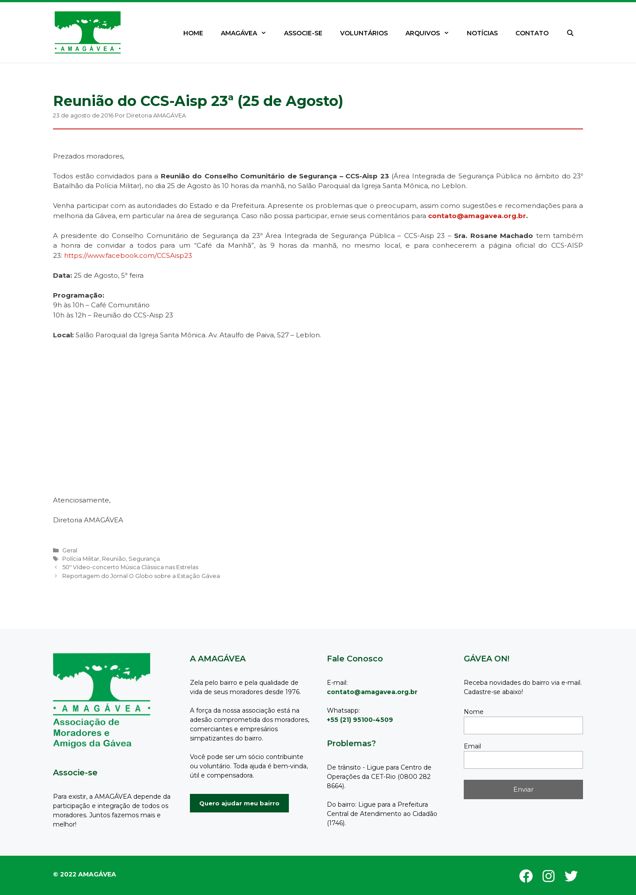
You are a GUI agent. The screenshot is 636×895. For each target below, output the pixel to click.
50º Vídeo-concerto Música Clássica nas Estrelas (130, 567)
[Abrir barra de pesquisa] (570, 33)
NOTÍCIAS (482, 33)
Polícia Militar (80, 558)
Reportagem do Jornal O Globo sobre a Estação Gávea (141, 576)
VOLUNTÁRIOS (364, 33)
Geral (69, 550)
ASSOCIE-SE (303, 33)
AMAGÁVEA (248, 33)
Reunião (114, 558)
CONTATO (532, 33)
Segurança (144, 558)
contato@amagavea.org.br (477, 215)
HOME (193, 33)
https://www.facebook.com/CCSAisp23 (128, 255)
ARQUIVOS (431, 33)
